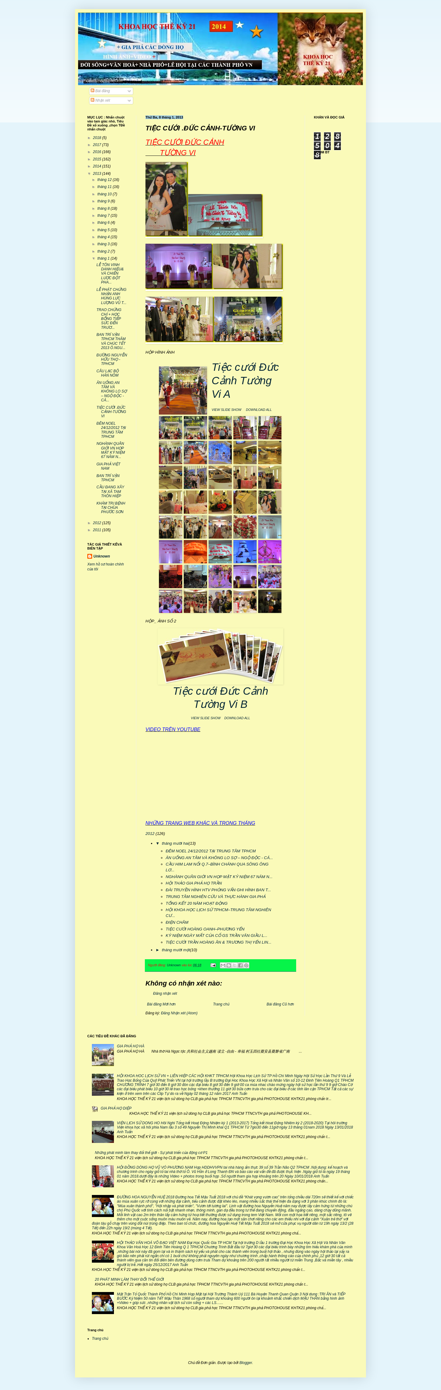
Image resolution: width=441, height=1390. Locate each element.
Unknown (101, 556)
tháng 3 (104, 244)
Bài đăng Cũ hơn (280, 1004)
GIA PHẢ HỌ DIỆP (116, 1108)
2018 (97, 138)
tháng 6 (104, 222)
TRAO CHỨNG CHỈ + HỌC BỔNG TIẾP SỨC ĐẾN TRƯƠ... (108, 319)
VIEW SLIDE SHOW (226, 409)
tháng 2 (104, 251)
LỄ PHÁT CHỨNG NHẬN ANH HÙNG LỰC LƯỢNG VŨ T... (111, 296)
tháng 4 (104, 237)
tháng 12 (105, 180)
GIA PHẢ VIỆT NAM (108, 466)
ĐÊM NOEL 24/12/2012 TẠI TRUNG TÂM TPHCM (211, 851)
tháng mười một (176, 950)
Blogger (245, 1363)
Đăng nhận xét (165, 993)
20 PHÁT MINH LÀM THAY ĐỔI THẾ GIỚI (129, 1279)
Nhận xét (100, 100)
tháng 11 (105, 187)
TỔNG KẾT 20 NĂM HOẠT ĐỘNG (197, 903)
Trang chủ (221, 1004)
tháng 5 (104, 230)
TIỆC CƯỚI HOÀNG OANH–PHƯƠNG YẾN (205, 929)
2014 (97, 166)
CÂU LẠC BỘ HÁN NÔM (107, 373)
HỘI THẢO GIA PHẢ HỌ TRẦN (194, 883)
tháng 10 (105, 194)
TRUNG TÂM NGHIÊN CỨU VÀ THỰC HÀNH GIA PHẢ (216, 896)
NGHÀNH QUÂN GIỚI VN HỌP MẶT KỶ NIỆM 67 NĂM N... (219, 876)
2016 (97, 152)
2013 (97, 173)
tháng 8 (104, 208)
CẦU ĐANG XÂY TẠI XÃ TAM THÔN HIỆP (110, 491)
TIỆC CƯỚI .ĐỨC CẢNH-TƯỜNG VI (111, 412)
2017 (97, 145)
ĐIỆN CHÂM (177, 922)
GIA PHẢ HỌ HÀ (130, 1046)
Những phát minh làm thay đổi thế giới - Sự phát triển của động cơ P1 (151, 1153)
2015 (97, 159)
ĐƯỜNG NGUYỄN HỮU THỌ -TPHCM (111, 359)
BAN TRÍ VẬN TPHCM (107, 478)
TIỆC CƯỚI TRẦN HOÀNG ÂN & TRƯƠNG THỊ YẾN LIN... (218, 942)
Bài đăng (100, 91)
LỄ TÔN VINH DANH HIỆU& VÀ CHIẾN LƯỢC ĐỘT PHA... (110, 274)
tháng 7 (104, 215)
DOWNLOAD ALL (259, 409)
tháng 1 (104, 258)
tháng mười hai (175, 843)
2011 (97, 530)
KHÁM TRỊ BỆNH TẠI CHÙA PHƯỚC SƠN (110, 507)
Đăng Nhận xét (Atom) (179, 1013)
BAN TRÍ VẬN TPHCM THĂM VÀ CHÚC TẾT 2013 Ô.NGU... (111, 341)
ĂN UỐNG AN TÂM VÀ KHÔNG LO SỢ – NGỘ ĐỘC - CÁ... (219, 857)
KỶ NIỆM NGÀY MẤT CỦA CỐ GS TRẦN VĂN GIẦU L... (216, 935)
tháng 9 (104, 201)
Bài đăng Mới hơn (161, 1004)
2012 (149, 833)
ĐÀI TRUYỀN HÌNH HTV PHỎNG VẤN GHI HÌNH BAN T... (218, 890)
